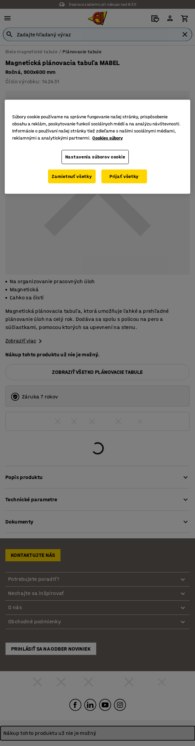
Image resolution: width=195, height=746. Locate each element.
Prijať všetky (124, 176)
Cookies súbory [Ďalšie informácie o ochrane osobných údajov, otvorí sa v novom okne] (107, 138)
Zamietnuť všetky (72, 176)
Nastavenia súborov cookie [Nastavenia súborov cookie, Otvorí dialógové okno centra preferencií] (95, 157)
